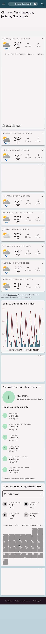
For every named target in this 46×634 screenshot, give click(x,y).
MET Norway (12, 295)
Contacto (8, 601)
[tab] (23, 43)
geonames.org (26, 297)
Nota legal (37, 601)
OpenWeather (29, 479)
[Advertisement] (23, 27)
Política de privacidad (22, 601)
